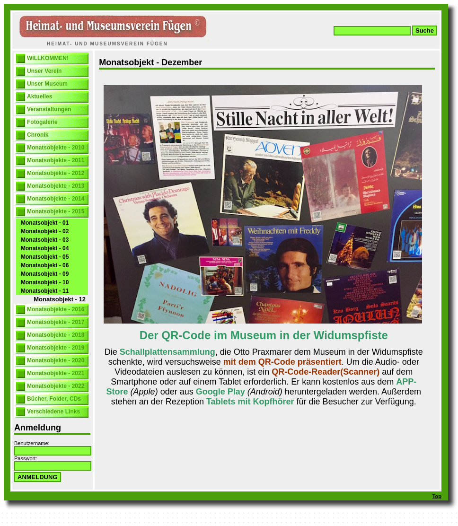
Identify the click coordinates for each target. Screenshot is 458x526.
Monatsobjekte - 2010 (55, 147)
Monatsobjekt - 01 (45, 222)
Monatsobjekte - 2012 (55, 173)
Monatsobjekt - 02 (45, 231)
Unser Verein (44, 71)
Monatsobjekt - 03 (45, 240)
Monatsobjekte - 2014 (55, 198)
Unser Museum (47, 83)
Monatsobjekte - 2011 (55, 160)
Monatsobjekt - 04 (45, 248)
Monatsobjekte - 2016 (55, 309)
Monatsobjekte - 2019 (55, 347)
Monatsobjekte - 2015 (55, 211)
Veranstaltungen (49, 109)
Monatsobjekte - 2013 (55, 186)
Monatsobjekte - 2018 (55, 335)
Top (436, 496)
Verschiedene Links (53, 411)
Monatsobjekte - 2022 (55, 386)
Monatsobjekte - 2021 (55, 373)
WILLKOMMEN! (48, 58)
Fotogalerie (42, 122)
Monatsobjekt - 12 (60, 299)
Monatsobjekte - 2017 (55, 322)
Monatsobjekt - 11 (45, 291)
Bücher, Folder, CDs (54, 398)
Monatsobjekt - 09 (45, 274)
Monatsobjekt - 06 (45, 265)
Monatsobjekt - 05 (45, 257)
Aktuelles (39, 96)
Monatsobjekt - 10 (45, 282)
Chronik (37, 135)
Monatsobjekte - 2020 (55, 360)
